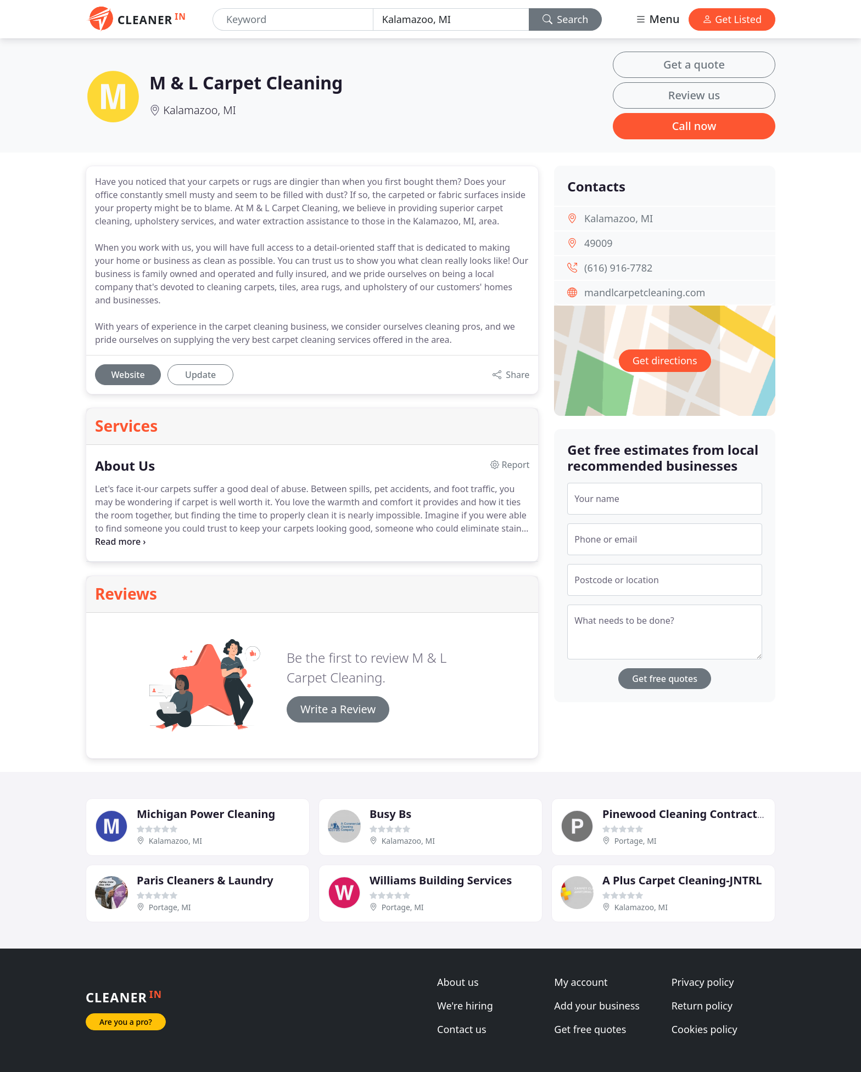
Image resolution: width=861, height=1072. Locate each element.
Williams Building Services (441, 880)
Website (127, 375)
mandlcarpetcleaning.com (644, 292)
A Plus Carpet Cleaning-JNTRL (682, 880)
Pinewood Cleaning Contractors (688, 813)
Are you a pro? (125, 1022)
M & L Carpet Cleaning (246, 82)
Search (566, 19)
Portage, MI (635, 841)
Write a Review (338, 709)
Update (200, 375)
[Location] (451, 19)
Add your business (597, 1005)
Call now (694, 126)
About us (458, 982)
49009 (598, 243)
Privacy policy (703, 982)
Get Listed (732, 19)
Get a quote (694, 64)
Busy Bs (390, 813)
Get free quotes (664, 679)
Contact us (462, 1029)
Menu (657, 19)
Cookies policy (704, 1029)
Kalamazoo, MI (199, 110)
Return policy (702, 1005)
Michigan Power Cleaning (206, 813)
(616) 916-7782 (618, 267)
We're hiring (465, 1005)
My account (580, 982)
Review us (694, 95)
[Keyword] (293, 19)
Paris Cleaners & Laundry (205, 880)
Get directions (665, 360)
